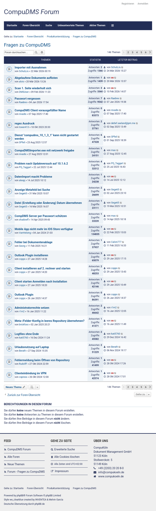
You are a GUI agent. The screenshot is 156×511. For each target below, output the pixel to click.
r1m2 (21, 311)
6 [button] (145, 52)
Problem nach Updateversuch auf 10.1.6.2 (41, 163)
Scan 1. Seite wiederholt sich (33, 88)
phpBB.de (40, 504)
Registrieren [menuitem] (128, 3)
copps (22, 259)
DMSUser (24, 92)
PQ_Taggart (25, 167)
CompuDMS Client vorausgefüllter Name (40, 110)
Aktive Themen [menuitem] (97, 25)
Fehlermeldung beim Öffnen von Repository (42, 360)
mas (113, 150)
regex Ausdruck (24, 123)
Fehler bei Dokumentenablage (33, 242)
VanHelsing (25, 232)
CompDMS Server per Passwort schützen (41, 216)
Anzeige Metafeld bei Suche (32, 190)
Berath (22, 350)
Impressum (62, 471)
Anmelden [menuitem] (143, 3)
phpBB (20, 495)
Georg (22, 246)
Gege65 (23, 193)
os (112, 77)
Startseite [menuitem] (12, 25)
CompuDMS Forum (19, 449)
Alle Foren (13, 456)
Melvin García (56, 499)
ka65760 (23, 337)
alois (21, 81)
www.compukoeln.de (111, 476)
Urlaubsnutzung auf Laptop (32, 347)
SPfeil (22, 142)
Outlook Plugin (24, 294)
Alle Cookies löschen (66, 456)
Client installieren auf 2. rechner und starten (42, 268)
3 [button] (132, 52)
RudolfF (23, 364)
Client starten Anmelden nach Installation (41, 281)
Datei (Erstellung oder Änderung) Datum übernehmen (48, 203)
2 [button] (128, 52)
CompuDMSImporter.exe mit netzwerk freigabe (44, 150)
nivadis (22, 114)
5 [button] (141, 52)
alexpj (22, 180)
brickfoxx (24, 324)
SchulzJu (24, 71)
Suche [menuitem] (48, 25)
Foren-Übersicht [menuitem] (31, 25)
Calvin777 (116, 242)
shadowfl (24, 219)
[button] (150, 52)
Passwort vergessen (27, 98)
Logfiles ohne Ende (27, 334)
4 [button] (137, 52)
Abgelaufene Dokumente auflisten (36, 78)
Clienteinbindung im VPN (30, 373)
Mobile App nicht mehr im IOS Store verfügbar (44, 229)
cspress (23, 377)
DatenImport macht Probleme (33, 176)
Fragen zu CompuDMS (27, 45)
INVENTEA (40, 499)
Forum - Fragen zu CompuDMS (26, 471)
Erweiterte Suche (64, 449)
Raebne (23, 102)
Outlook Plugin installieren (31, 255)
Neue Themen (15, 464)
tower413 (24, 127)
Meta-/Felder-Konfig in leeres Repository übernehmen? (50, 321)
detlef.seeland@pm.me (123, 123)
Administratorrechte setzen (32, 307)
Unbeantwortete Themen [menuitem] (71, 25)
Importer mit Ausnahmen (30, 67)
